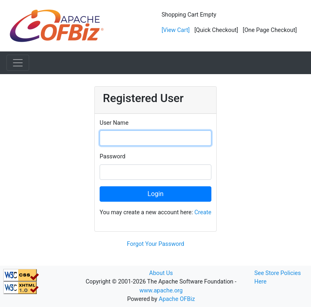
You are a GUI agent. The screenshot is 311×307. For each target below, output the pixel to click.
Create (202, 212)
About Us (161, 273)
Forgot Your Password (155, 244)
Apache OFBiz (177, 299)
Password (113, 156)
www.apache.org (161, 290)
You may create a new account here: (155, 212)
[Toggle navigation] (17, 63)
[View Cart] (176, 30)
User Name (114, 122)
